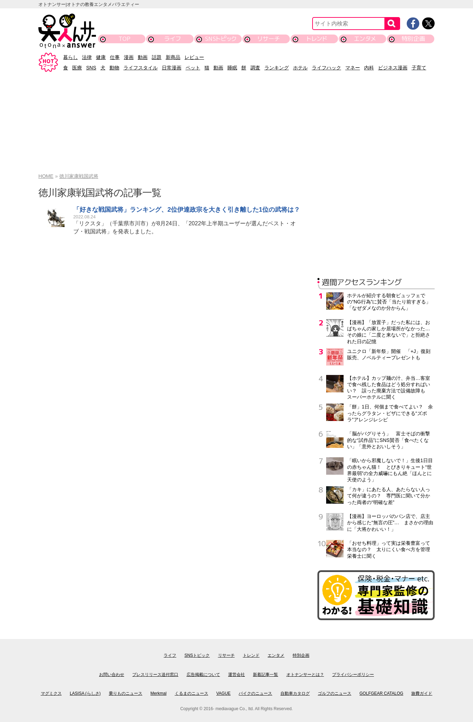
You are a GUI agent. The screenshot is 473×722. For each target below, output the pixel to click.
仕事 (115, 57)
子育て (419, 67)
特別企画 (413, 39)
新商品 (173, 57)
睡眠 (232, 67)
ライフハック (326, 67)
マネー (352, 67)
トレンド (317, 39)
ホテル (300, 67)
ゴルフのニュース (334, 693)
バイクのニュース (255, 693)
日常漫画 (171, 67)
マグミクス (51, 693)
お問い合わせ (111, 674)
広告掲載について (203, 674)
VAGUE (223, 693)
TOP (124, 39)
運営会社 (236, 674)
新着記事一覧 (265, 674)
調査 (255, 67)
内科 (369, 67)
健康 (101, 57)
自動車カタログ (295, 693)
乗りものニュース (125, 693)
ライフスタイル (140, 67)
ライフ (172, 39)
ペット (193, 67)
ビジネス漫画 (392, 67)
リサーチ (269, 39)
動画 (143, 57)
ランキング (276, 67)
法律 (87, 57)
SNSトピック (220, 39)
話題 (157, 57)
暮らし (70, 57)
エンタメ (365, 39)
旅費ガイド (421, 693)
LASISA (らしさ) (85, 693)
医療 (77, 67)
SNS (91, 67)
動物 (114, 67)
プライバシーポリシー (353, 674)
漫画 (129, 57)
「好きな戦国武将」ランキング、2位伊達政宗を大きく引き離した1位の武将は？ (186, 209)
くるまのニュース (191, 693)
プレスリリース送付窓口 (155, 674)
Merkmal (158, 693)
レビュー (194, 57)
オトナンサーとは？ (305, 674)
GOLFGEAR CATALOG (382, 693)
